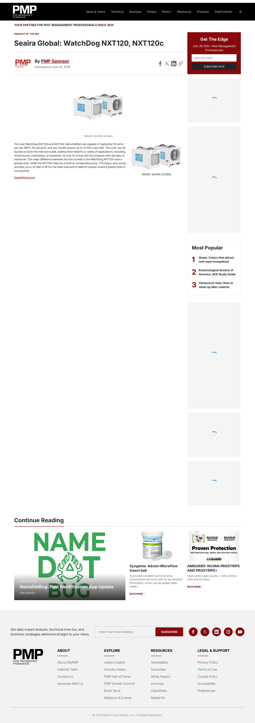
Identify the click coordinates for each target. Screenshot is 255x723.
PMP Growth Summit (119, 684)
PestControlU (223, 12)
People (153, 12)
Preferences (206, 691)
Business (137, 12)
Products (203, 12)
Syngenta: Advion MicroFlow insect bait (153, 568)
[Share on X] (167, 63)
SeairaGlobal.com (24, 177)
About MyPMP (67, 662)
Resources (185, 12)
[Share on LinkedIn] (173, 63)
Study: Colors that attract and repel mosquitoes (217, 259)
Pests (166, 12)
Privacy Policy (207, 662)
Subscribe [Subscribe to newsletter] (169, 632)
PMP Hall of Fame (116, 676)
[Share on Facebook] (160, 63)
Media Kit (157, 698)
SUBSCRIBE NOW (214, 66)
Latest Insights (114, 662)
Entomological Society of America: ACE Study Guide (217, 272)
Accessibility (206, 684)
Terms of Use (207, 669)
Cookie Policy (207, 676)
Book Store (112, 691)
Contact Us (65, 676)
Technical (119, 12)
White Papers (160, 676)
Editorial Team (67, 669)
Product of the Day (26, 34)
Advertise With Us (70, 684)
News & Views (98, 12)
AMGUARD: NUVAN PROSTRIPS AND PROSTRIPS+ (212, 568)
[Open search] (240, 11)
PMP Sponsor (55, 61)
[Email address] (214, 58)
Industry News (114, 669)
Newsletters (159, 662)
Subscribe (158, 669)
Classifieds (158, 691)
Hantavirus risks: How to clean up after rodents (216, 285)
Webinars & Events (117, 698)
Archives (157, 684)
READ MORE (136, 593)
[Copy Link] (180, 63)
